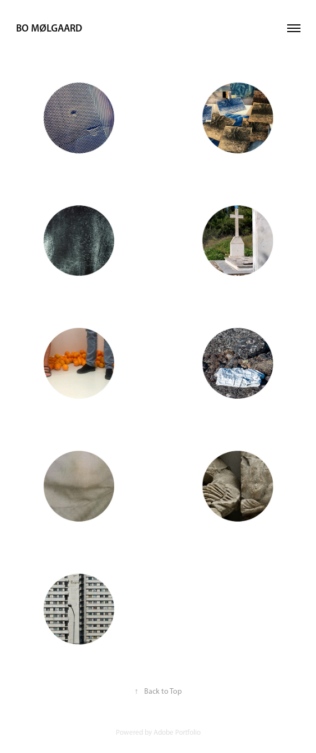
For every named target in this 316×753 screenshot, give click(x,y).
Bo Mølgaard (49, 28)
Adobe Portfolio (177, 732)
